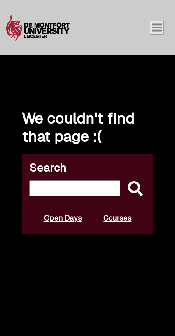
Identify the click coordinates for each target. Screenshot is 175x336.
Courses (117, 218)
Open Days (63, 218)
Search (47, 167)
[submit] (133, 189)
